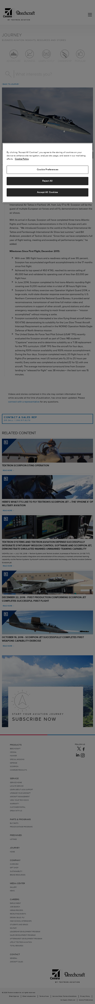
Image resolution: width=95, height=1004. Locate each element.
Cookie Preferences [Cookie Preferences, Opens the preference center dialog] (47, 169)
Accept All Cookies (47, 192)
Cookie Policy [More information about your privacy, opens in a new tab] (22, 159)
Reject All (47, 181)
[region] (47, 173)
